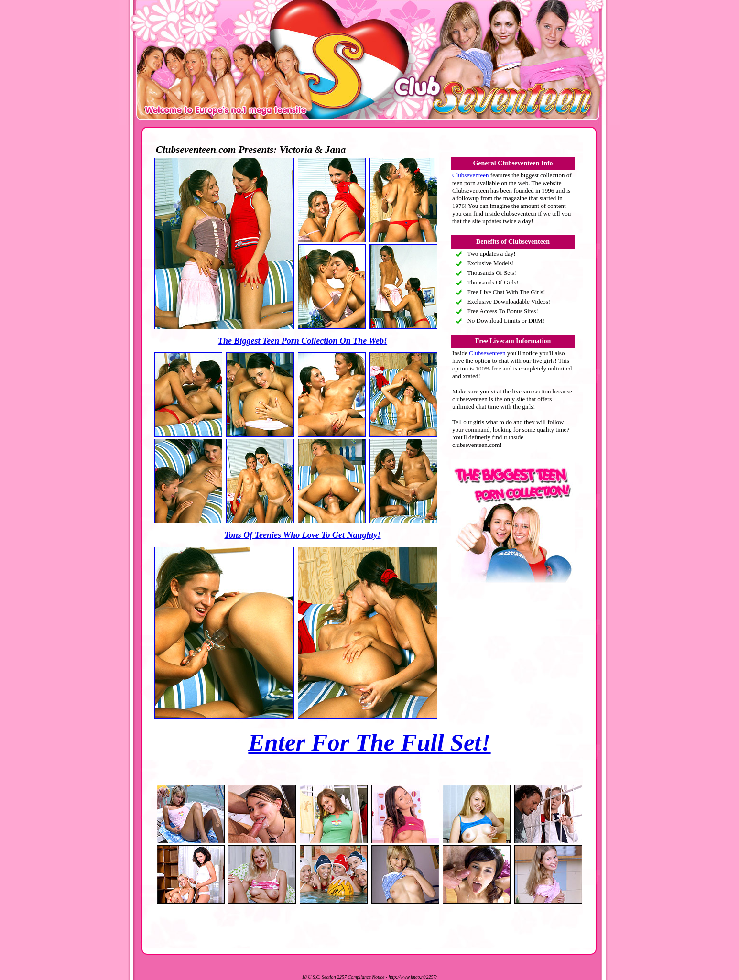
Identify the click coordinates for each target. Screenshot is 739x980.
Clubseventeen (470, 175)
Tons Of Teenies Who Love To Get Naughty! (302, 535)
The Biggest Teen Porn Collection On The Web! (302, 341)
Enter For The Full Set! (369, 742)
